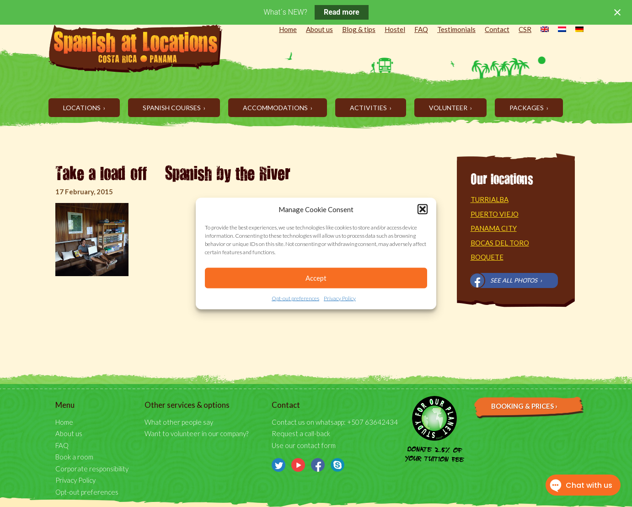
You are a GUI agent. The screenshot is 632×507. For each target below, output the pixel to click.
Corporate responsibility (92, 468)
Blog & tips (358, 29)
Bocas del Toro (500, 243)
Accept (316, 278)
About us (319, 29)
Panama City (494, 228)
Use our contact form (304, 445)
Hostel (395, 29)
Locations (82, 108)
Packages (527, 108)
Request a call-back (301, 433)
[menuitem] (540, 30)
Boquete (487, 257)
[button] (422, 209)
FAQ (421, 29)
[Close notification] (617, 12)
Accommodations (276, 108)
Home (288, 29)
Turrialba (490, 199)
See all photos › (516, 280)
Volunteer (449, 108)
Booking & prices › (524, 406)
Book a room (74, 457)
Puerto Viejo (495, 214)
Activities (369, 108)
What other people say (179, 422)
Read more (341, 12)
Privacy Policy (340, 298)
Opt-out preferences (295, 298)
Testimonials (456, 29)
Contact (497, 29)
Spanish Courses (172, 108)
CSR (525, 29)
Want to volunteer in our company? (196, 433)
